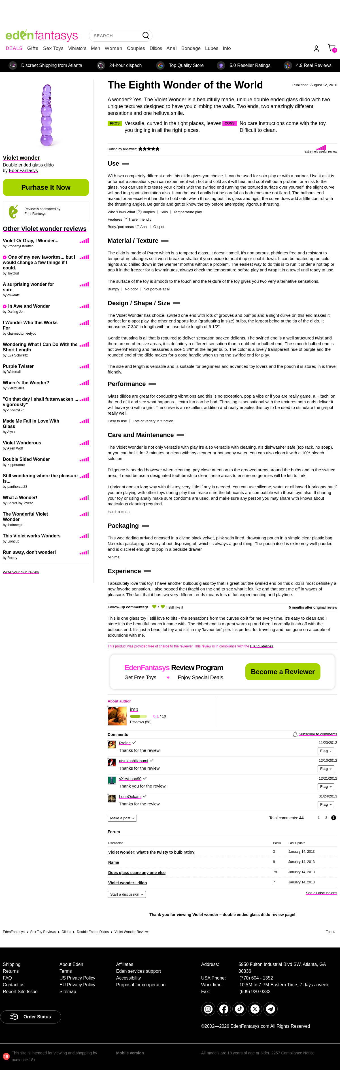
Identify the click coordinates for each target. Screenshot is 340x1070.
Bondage (191, 48)
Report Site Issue (20, 991)
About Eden (71, 964)
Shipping (11, 964)
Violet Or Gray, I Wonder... (30, 240)
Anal (172, 48)
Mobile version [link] (130, 1053)
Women (113, 48)
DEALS (14, 48)
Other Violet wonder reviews (44, 228)
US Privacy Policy (77, 978)
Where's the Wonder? (26, 382)
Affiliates (124, 964)
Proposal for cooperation (140, 984)
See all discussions (321, 893)
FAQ (7, 978)
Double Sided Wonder (26, 459)
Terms (66, 971)
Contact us (13, 984)
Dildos (156, 48)
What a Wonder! (20, 497)
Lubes (211, 48)
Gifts (33, 48)
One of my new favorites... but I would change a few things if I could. (39, 262)
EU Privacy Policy (77, 984)
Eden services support (138, 971)
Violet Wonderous (22, 442)
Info (227, 48)
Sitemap (68, 991)
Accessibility (128, 978)
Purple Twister (18, 366)
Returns (11, 971)
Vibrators (77, 48)
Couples (136, 48)
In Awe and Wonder (29, 306)
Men (95, 48)
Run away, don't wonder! (29, 552)
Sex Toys (53, 48)
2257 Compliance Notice (292, 1053)
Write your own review (21, 572)
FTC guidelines (261, 646)
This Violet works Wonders (32, 535)
